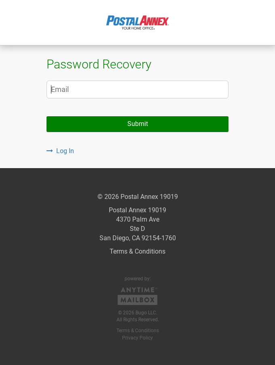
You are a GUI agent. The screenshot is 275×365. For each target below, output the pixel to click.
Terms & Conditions (137, 251)
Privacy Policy (137, 338)
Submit (137, 124)
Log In (60, 151)
